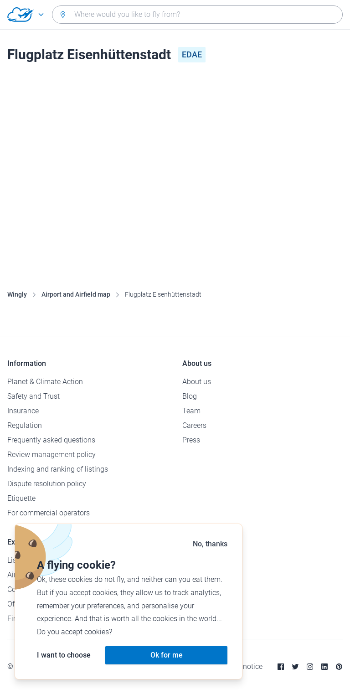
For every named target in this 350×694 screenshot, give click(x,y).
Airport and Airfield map (75, 294)
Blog (189, 396)
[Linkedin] (324, 666)
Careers (194, 425)
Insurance (23, 410)
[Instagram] (310, 666)
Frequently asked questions (51, 440)
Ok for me (166, 655)
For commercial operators (48, 513)
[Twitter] (295, 666)
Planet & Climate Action (45, 381)
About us (196, 381)
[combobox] (197, 14)
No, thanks (210, 544)
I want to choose (64, 655)
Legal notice (243, 666)
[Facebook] (280, 666)
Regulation (24, 425)
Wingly (17, 294)
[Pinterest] (339, 666)
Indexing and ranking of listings (57, 469)
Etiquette (21, 498)
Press (191, 440)
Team (191, 410)
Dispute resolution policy (46, 483)
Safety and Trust (33, 396)
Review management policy (51, 454)
